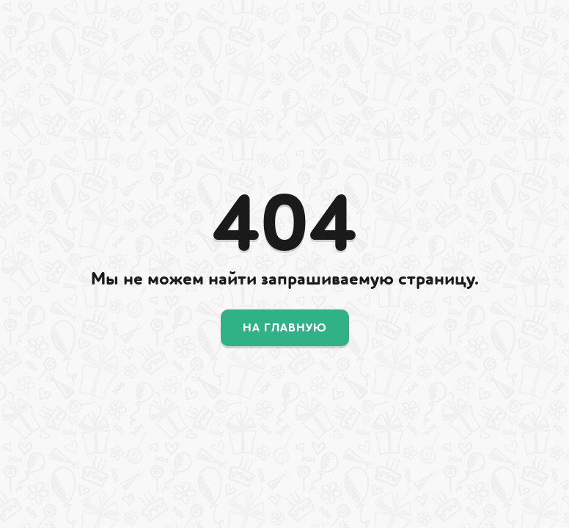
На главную (285, 328)
